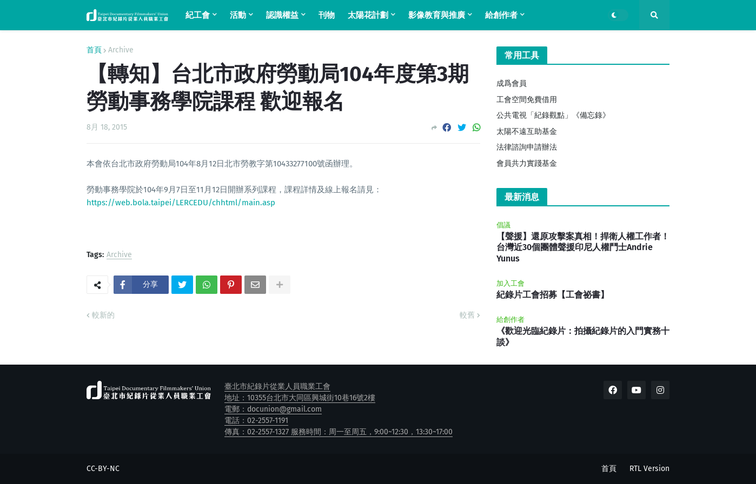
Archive (121, 50)
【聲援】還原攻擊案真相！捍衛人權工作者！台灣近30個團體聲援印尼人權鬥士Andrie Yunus (582, 247)
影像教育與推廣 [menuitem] (436, 15)
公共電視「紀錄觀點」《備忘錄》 (553, 115)
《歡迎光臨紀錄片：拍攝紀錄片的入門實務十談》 (582, 336)
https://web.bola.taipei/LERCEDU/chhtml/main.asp (181, 202)
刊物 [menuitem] (327, 15)
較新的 (103, 315)
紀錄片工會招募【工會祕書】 (552, 295)
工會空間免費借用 (526, 99)
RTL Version (649, 468)
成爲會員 (511, 83)
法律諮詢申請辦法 (526, 147)
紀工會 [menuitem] (197, 15)
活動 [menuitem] (238, 15)
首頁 (94, 50)
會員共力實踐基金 (526, 163)
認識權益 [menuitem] (282, 15)
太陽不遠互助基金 (526, 131)
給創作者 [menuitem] (501, 15)
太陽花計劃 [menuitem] (368, 15)
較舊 (467, 315)
